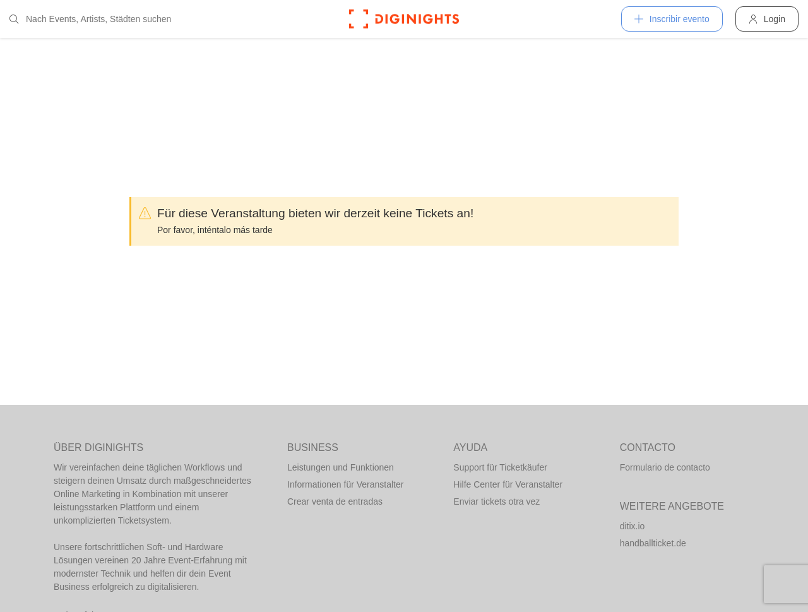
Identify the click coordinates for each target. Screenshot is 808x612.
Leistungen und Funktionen (340, 467)
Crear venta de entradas (335, 501)
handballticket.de (653, 543)
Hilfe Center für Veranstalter (507, 484)
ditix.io (632, 526)
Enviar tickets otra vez (496, 501)
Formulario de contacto (665, 467)
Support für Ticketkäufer (500, 467)
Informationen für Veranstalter (345, 484)
